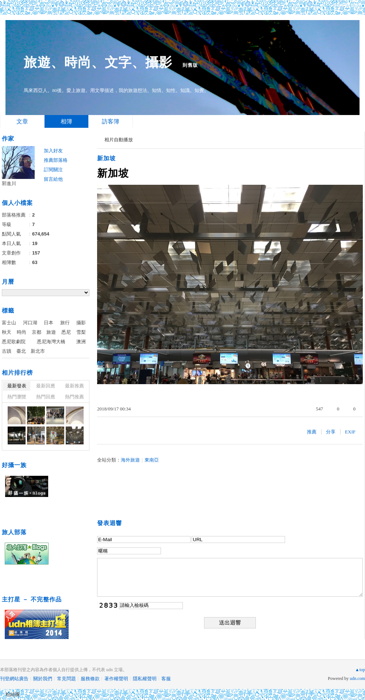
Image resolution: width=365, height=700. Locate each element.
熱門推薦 (74, 396)
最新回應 (45, 386)
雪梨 (81, 332)
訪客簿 (110, 121)
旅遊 (51, 332)
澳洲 (81, 341)
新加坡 (106, 158)
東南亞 (152, 460)
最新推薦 (74, 386)
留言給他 (53, 179)
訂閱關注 (53, 169)
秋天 (6, 332)
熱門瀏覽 (16, 396)
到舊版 (190, 65)
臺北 (21, 351)
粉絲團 (12, 694)
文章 (22, 121)
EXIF (350, 432)
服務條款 (90, 678)
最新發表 (16, 386)
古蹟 (6, 351)
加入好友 (53, 150)
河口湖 (30, 322)
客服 (166, 678)
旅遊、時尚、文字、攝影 (98, 62)
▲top (360, 669)
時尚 (21, 332)
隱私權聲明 (145, 678)
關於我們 (42, 678)
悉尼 (66, 332)
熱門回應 (45, 396)
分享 (330, 432)
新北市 (38, 351)
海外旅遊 (130, 460)
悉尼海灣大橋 (51, 341)
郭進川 (9, 183)
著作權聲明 (116, 678)
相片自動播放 (118, 139)
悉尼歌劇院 (14, 341)
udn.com (357, 678)
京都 (36, 332)
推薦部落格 (56, 160)
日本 (48, 322)
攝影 (81, 322)
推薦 (311, 432)
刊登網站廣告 (14, 678)
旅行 (65, 322)
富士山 (9, 322)
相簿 (66, 121)
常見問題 (66, 678)
